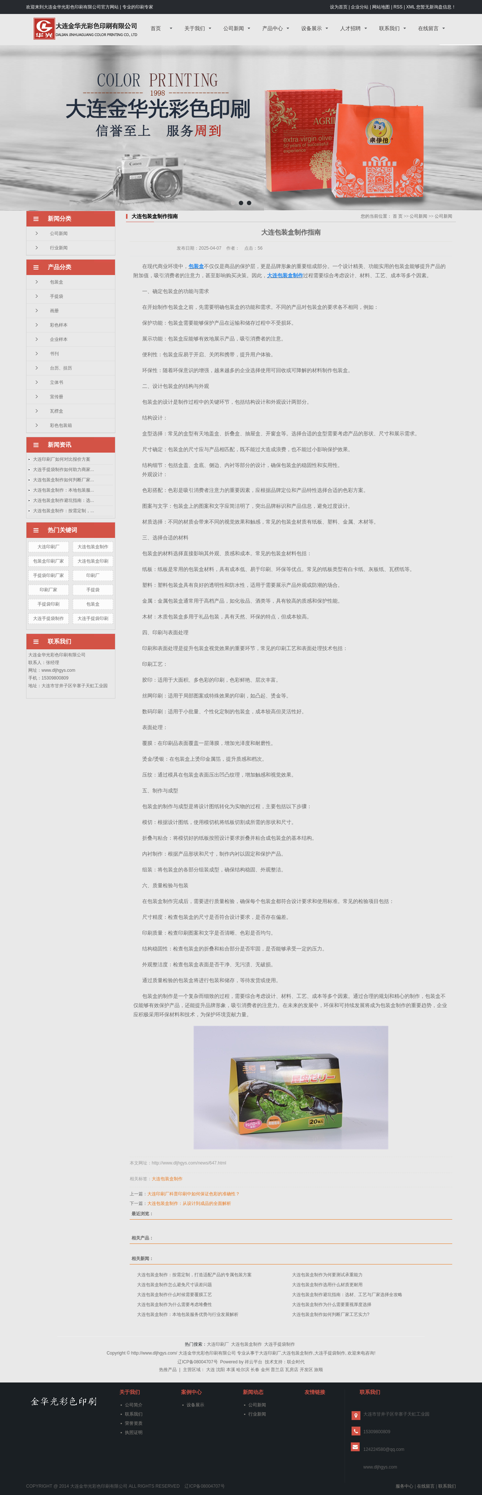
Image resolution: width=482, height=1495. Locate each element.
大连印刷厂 (48, 546)
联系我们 (389, 28)
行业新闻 (59, 247)
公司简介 (134, 1404)
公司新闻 (233, 28)
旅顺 (318, 1369)
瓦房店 (291, 1369)
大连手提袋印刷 (93, 618)
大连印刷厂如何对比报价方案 (61, 459)
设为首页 (339, 7)
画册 (54, 310)
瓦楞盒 (56, 411)
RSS (398, 7)
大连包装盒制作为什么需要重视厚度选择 (331, 1304)
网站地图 (381, 7)
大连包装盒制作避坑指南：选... (63, 500)
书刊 (54, 353)
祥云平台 (253, 1361)
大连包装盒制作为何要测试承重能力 (327, 1274)
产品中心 (272, 28)
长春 (255, 1369)
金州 (265, 1369)
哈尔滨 (242, 1369)
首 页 (398, 216)
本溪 (230, 1369)
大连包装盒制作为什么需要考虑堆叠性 (174, 1304)
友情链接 (315, 1392)
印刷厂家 (48, 589)
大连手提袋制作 (48, 618)
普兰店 (277, 1369)
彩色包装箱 (61, 425)
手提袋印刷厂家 (48, 575)
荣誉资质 (134, 1423)
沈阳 (220, 1369)
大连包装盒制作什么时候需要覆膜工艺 (174, 1294)
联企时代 (296, 1361)
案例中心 (191, 1392)
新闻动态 (253, 1392)
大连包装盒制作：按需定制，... (63, 510)
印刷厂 (93, 575)
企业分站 (359, 7)
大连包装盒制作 (93, 546)
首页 (156, 28)
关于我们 (194, 28)
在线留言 (428, 28)
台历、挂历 (61, 368)
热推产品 (168, 1369)
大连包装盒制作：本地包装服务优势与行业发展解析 (187, 1314)
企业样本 (59, 339)
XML (410, 7)
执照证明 (134, 1432)
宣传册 (56, 396)
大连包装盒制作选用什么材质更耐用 (327, 1284)
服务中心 (404, 1486)
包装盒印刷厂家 (48, 561)
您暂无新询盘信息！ (436, 7)
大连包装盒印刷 (93, 561)
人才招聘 (350, 28)
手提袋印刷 (48, 604)
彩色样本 (59, 325)
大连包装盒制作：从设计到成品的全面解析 (189, 1203)
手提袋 (56, 296)
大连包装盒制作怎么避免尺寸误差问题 (174, 1284)
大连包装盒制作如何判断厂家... (63, 479)
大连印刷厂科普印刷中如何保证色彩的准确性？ (193, 1193)
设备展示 (311, 28)
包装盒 (56, 282)
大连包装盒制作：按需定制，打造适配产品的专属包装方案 (194, 1274)
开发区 (306, 1369)
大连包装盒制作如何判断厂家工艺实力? (331, 1314)
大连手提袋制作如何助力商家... (63, 469)
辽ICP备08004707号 (197, 1361)
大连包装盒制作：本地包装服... (63, 490)
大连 (210, 1369)
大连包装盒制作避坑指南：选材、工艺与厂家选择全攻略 (347, 1294)
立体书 (56, 382)
